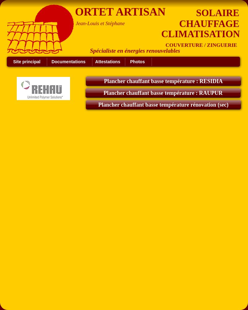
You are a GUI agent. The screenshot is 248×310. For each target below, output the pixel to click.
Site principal (27, 61)
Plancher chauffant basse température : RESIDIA (163, 81)
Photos (137, 61)
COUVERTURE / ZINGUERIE (201, 45)
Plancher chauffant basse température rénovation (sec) (163, 105)
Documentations (68, 61)
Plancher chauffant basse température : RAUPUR (163, 93)
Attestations (107, 61)
